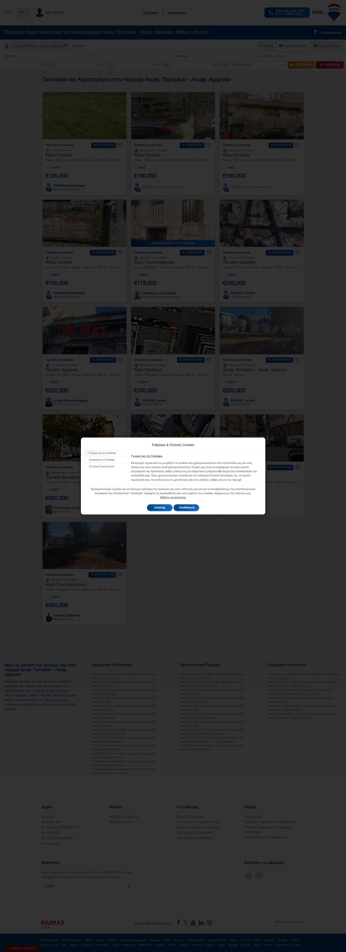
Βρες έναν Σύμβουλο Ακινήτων (199, 827)
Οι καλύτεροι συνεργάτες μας (198, 822)
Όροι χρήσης (253, 816)
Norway (160, 945)
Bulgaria (155, 940)
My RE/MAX (50, 832)
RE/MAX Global (50, 940)
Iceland (294, 940)
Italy (64, 945)
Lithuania (87, 945)
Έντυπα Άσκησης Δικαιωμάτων (266, 837)
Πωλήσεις (150, 13)
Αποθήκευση (301, 65)
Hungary (282, 940)
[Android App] (258, 878)
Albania (89, 940)
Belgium (111, 940)
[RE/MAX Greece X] (186, 923)
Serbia (221, 945)
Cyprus (178, 940)
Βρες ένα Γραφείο (190, 816)
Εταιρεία (47, 816)
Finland (245, 940)
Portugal (183, 945)
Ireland (45, 945)
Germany (269, 940)
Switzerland (282, 945)
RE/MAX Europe (71, 940)
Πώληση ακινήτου (121, 822)
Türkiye (296, 945)
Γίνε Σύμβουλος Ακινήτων (195, 832)
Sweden (268, 945)
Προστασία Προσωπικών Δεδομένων (270, 822)
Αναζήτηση (330, 65)
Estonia (234, 940)
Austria (100, 940)
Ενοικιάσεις (177, 13)
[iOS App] (248, 878)
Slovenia (246, 945)
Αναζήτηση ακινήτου (123, 816)
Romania (196, 945)
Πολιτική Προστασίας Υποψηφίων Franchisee (268, 830)
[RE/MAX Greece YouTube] (195, 923)
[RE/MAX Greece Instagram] (209, 923)
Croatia (167, 940)
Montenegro (128, 945)
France (256, 940)
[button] (44, 56)
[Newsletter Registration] (83, 886)
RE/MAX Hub (51, 822)
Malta (115, 945)
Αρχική (46, 807)
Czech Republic (195, 940)
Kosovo (74, 945)
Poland (172, 945)
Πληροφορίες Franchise (194, 838)
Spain (257, 945)
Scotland (209, 945)
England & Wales (217, 940)
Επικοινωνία (49, 843)
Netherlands (146, 945)
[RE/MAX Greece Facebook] (180, 923)
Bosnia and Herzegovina (133, 940)
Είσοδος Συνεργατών (57, 838)
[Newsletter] (130, 886)
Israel (55, 945)
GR (23, 12)
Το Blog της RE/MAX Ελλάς (61, 827)
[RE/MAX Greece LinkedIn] (203, 923)
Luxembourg (102, 945)
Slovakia (233, 945)
